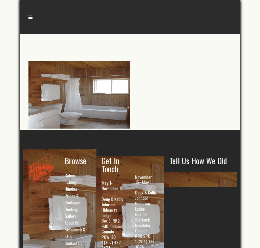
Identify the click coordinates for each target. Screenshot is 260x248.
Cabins (70, 175)
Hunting (71, 189)
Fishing (70, 182)
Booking (71, 209)
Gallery (70, 216)
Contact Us (73, 243)
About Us (72, 223)
